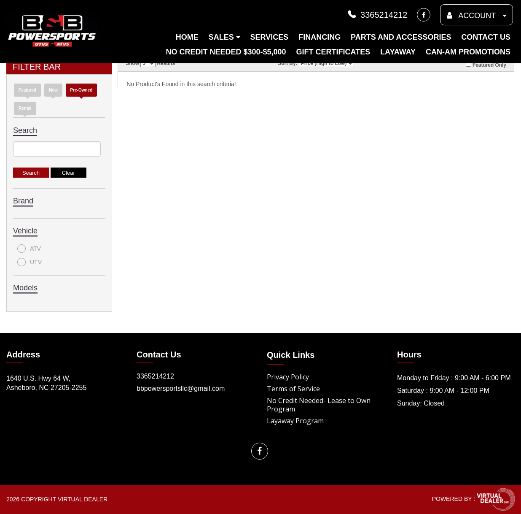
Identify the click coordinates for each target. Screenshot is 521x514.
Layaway (398, 52)
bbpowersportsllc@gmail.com (181, 388)
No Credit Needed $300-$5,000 (226, 52)
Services (269, 37)
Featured (27, 90)
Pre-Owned (81, 90)
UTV (29, 262)
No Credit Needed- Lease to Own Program (319, 405)
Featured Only (486, 64)
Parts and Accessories (401, 37)
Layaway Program (295, 420)
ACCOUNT (476, 15)
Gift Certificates (333, 52)
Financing (319, 37)
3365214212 (376, 14)
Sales (224, 37)
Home (187, 37)
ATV (29, 248)
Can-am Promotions (468, 52)
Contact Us (485, 37)
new (53, 90)
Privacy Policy (288, 376)
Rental (25, 108)
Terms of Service (293, 388)
